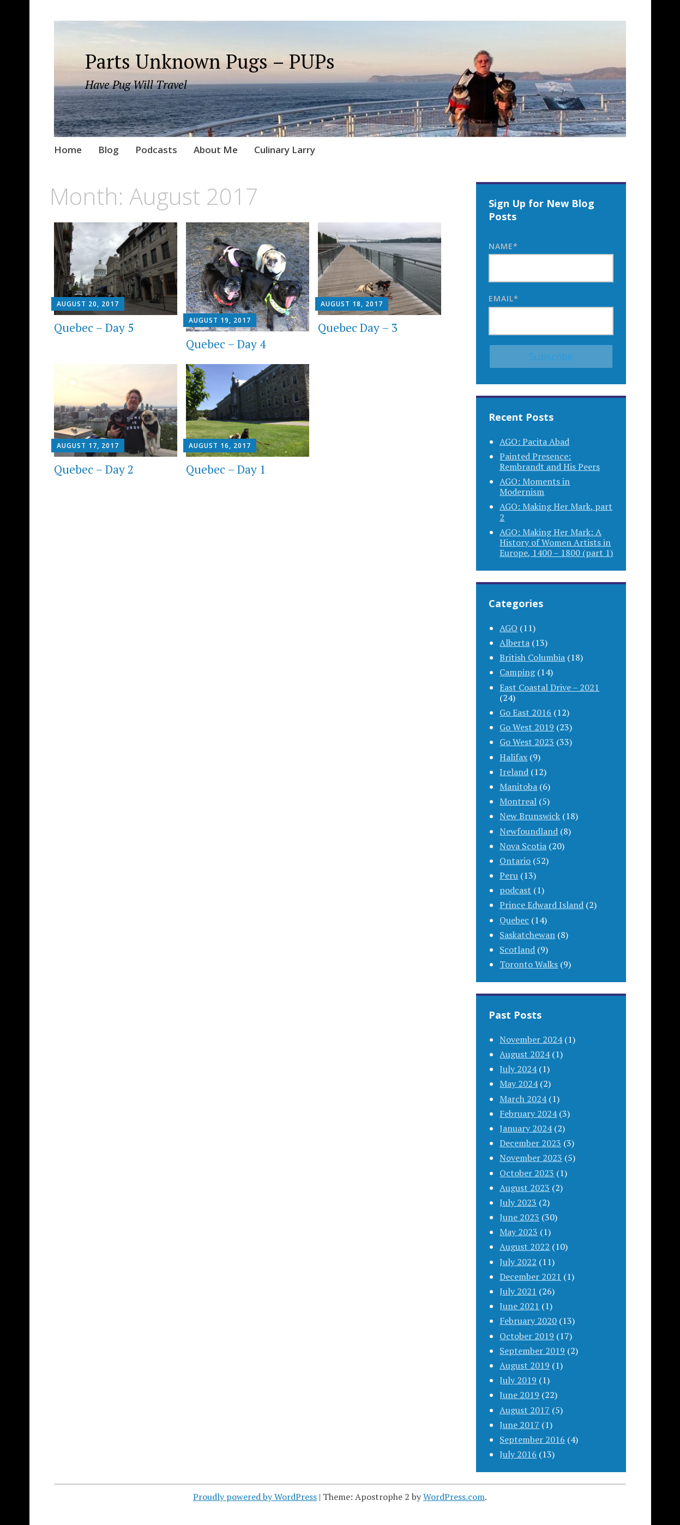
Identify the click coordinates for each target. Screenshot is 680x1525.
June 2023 (519, 1217)
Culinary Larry (284, 149)
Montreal (518, 801)
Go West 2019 (527, 727)
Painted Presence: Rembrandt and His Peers (550, 461)
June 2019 (519, 1395)
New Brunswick (530, 816)
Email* (551, 314)
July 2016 (518, 1454)
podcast (515, 890)
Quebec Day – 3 (358, 327)
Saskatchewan (527, 935)
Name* (551, 261)
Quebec (514, 920)
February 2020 (528, 1321)
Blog (108, 149)
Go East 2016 (525, 712)
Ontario (515, 861)
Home (68, 149)
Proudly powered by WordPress (255, 1497)
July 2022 (518, 1262)
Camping (517, 672)
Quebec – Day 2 (94, 469)
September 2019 (532, 1351)
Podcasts (156, 149)
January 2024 (526, 1128)
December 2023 (530, 1143)
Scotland (517, 949)
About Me (216, 149)
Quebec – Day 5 (94, 327)
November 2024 (531, 1039)
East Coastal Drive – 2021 (549, 687)
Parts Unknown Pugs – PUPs (210, 61)
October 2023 (527, 1173)
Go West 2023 (527, 742)
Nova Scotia (523, 846)
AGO (508, 628)
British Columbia (532, 657)
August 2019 (525, 1365)
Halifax (513, 757)
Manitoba (518, 786)
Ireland (514, 772)
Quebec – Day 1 (226, 469)
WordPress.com (454, 1497)
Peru (509, 875)
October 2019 (527, 1336)
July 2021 (518, 1291)
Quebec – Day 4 (226, 344)
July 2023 (518, 1202)
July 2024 (518, 1069)
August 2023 (525, 1188)
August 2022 (525, 1246)
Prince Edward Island (541, 905)
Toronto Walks (529, 964)
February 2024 (528, 1113)
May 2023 (519, 1232)
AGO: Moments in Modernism (535, 486)
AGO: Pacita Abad (534, 441)
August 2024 (525, 1054)
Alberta (514, 643)
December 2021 (530, 1276)
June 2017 (519, 1425)
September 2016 (532, 1439)
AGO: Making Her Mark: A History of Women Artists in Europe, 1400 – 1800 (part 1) (556, 542)
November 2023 (531, 1158)
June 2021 (519, 1306)
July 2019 (518, 1380)
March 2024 (523, 1099)
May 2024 (519, 1084)
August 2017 (525, 1410)
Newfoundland (529, 831)
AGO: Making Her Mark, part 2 (556, 511)
